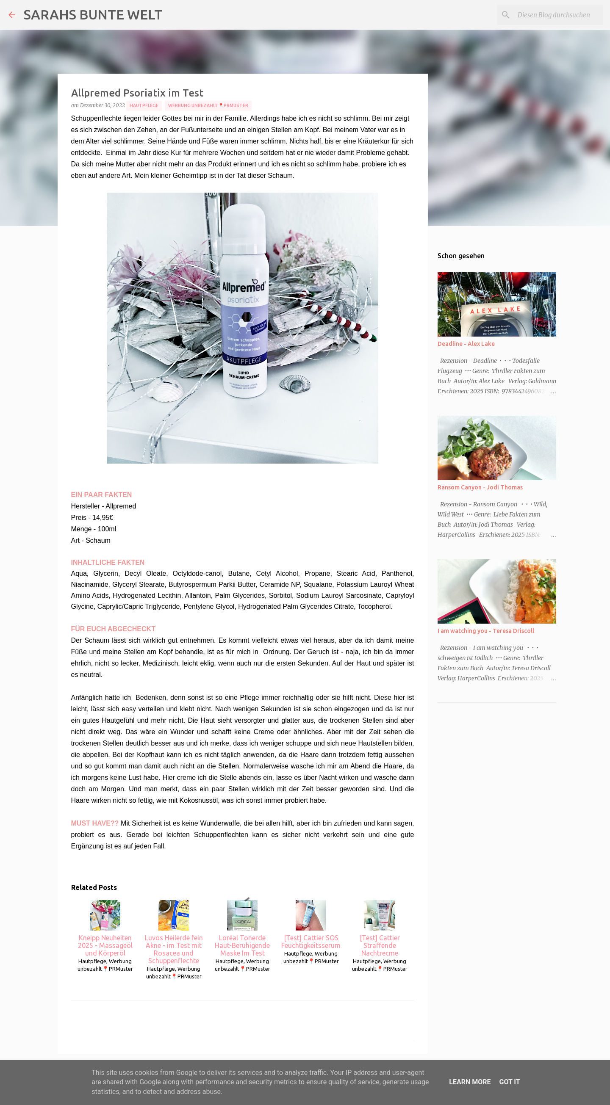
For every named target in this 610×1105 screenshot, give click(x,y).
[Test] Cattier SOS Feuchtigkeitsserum (311, 924)
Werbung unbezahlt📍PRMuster (208, 105)
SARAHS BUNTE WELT (93, 14)
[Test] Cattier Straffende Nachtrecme (380, 928)
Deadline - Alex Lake (466, 343)
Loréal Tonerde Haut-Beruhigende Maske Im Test (242, 928)
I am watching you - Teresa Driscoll (486, 630)
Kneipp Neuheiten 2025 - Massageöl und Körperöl (105, 928)
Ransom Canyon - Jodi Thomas (480, 487)
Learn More (470, 1082)
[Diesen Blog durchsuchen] (558, 15)
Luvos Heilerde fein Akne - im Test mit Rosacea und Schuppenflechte (174, 932)
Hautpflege (144, 105)
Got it (509, 1082)
